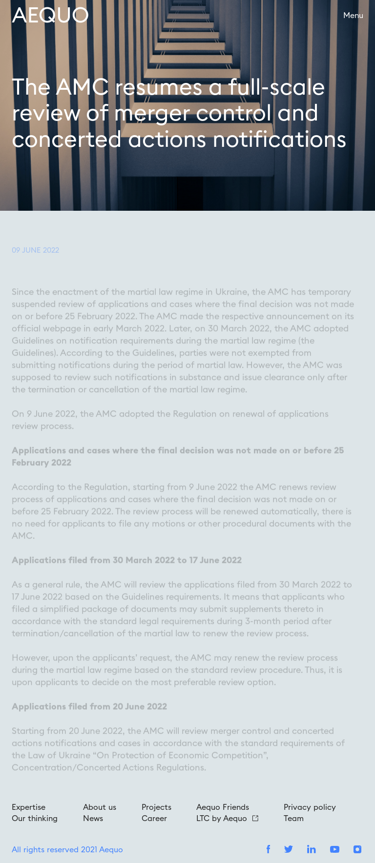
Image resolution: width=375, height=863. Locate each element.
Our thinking (35, 818)
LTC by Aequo (227, 818)
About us (99, 807)
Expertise (28, 807)
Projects (156, 807)
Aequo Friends (222, 807)
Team (294, 818)
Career (154, 818)
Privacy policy (310, 807)
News (93, 818)
